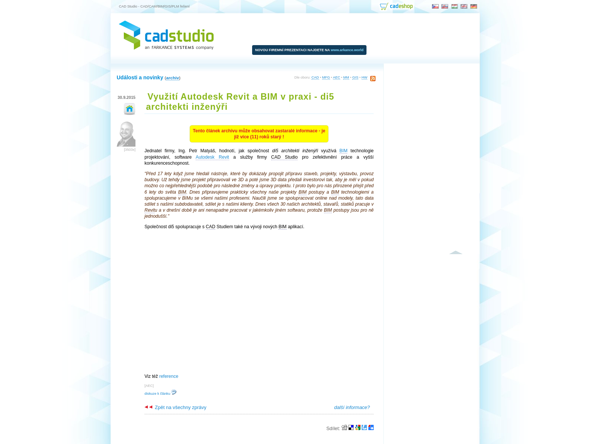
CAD (315, 77)
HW (365, 77)
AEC (336, 77)
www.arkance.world (347, 50)
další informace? (352, 407)
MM (346, 77)
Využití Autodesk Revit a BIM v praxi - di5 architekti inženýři (240, 102)
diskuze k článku (160, 394)
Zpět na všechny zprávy (175, 407)
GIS (355, 77)
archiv (172, 77)
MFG (326, 77)
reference (168, 376)
